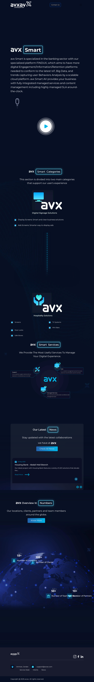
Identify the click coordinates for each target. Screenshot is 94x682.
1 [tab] (33, 492)
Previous (77, 487)
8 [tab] (55, 492)
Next (81, 487)
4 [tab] (42, 492)
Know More (36, 520)
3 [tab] (39, 492)
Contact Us (55, 5)
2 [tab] (36, 492)
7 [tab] (52, 492)
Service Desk (25, 670)
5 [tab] (45, 492)
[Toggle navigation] (81, 5)
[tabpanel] (47, 470)
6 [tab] (49, 492)
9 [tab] (58, 492)
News (43, 670)
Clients (35, 670)
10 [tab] (61, 492)
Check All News (47, 449)
